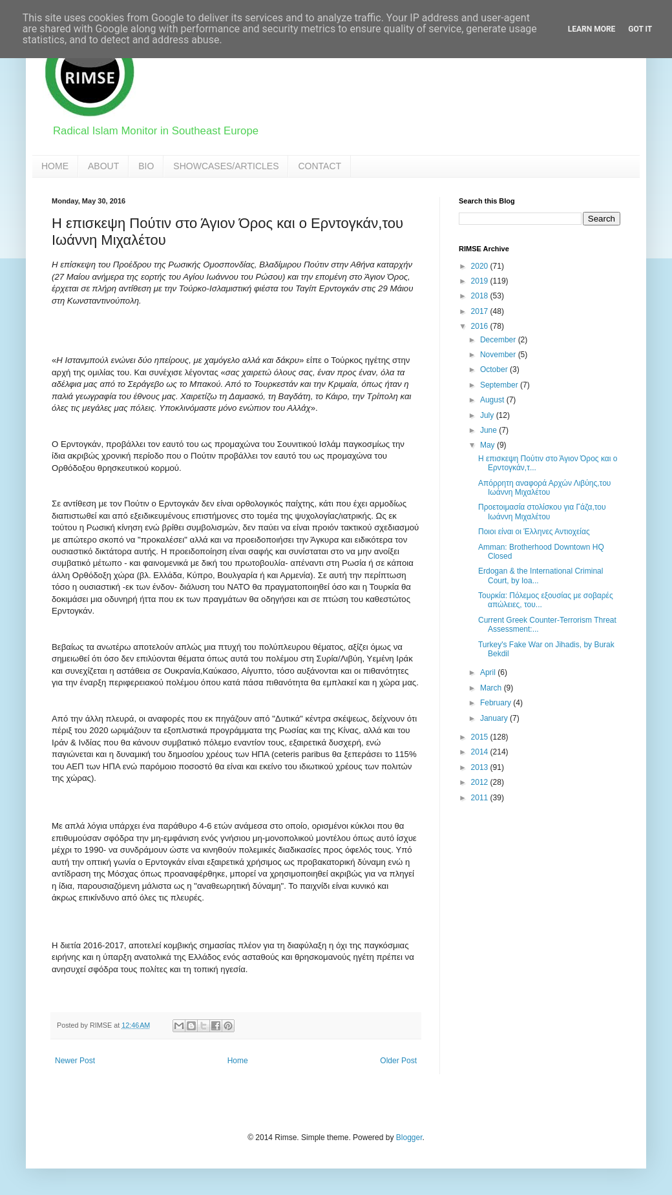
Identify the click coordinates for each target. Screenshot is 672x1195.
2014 (480, 751)
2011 (480, 797)
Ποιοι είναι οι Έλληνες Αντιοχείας (534, 531)
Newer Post (75, 1060)
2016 (480, 326)
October (495, 369)
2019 (480, 281)
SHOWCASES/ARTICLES (225, 166)
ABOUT (103, 166)
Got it (640, 29)
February (496, 702)
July (488, 415)
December (499, 339)
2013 (480, 767)
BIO (146, 166)
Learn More (592, 29)
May (488, 445)
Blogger (409, 1137)
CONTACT (319, 166)
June (489, 430)
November (499, 354)
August (493, 399)
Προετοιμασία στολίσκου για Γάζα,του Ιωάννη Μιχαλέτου (542, 512)
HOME (54, 166)
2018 (480, 295)
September (500, 385)
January (495, 718)
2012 (480, 782)
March (492, 687)
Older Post (398, 1060)
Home (237, 1060)
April (489, 672)
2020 (480, 266)
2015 (480, 737)
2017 (480, 311)
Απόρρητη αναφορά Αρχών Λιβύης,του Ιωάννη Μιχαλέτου (544, 488)
